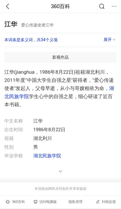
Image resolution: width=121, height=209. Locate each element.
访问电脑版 (45, 202)
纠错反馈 (106, 201)
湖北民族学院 (47, 155)
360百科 (60, 6)
